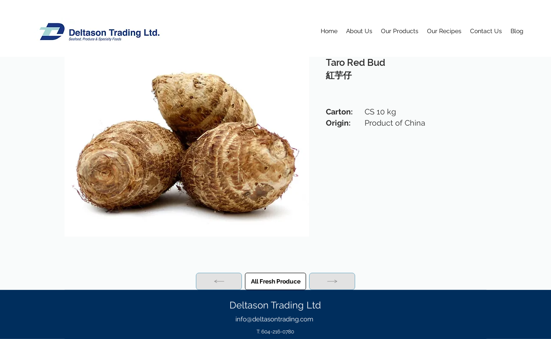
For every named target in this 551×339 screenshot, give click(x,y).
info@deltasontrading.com (274, 319)
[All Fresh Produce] (275, 281)
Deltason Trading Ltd (275, 305)
